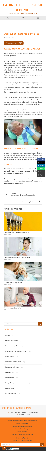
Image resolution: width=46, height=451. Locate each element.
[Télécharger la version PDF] (14, 43)
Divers (7, 335)
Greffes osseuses (11, 341)
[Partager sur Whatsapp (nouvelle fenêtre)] (41, 168)
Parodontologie (10, 393)
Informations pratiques (12, 346)
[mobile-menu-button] (38, 18)
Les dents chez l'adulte (13, 362)
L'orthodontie (9, 356)
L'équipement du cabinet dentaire (16, 351)
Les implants (9, 378)
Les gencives (9, 372)
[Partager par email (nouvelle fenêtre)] (41, 171)
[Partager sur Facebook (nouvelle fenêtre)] (41, 159)
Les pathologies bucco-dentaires (16, 383)
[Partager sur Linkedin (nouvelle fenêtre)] (41, 165)
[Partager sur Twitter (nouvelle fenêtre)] (41, 162)
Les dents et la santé (12, 367)
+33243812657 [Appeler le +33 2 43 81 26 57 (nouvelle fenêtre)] (24, 414)
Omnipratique (9, 388)
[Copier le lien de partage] (41, 175)
